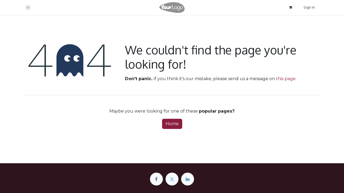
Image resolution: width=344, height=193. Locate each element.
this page (286, 78)
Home (172, 123)
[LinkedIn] (187, 179)
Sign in (309, 7)
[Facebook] (156, 179)
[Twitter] (172, 179)
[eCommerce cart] (290, 7)
